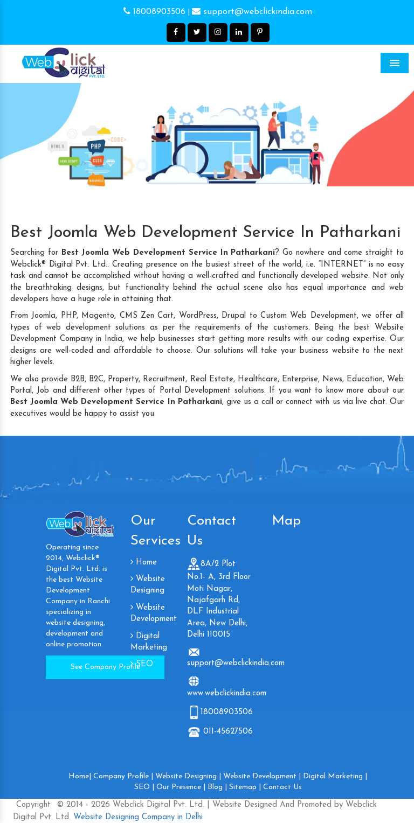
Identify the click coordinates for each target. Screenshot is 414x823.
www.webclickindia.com (226, 693)
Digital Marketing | (335, 776)
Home (143, 563)
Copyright (33, 805)
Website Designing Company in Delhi (137, 817)
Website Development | (262, 776)
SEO (141, 664)
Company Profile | (123, 776)
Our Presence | (180, 787)
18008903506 (154, 12)
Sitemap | (245, 787)
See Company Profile (105, 667)
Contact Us (282, 787)
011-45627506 (227, 732)
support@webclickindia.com (252, 12)
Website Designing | (188, 776)
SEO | (144, 787)
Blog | (217, 787)
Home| (79, 776)
